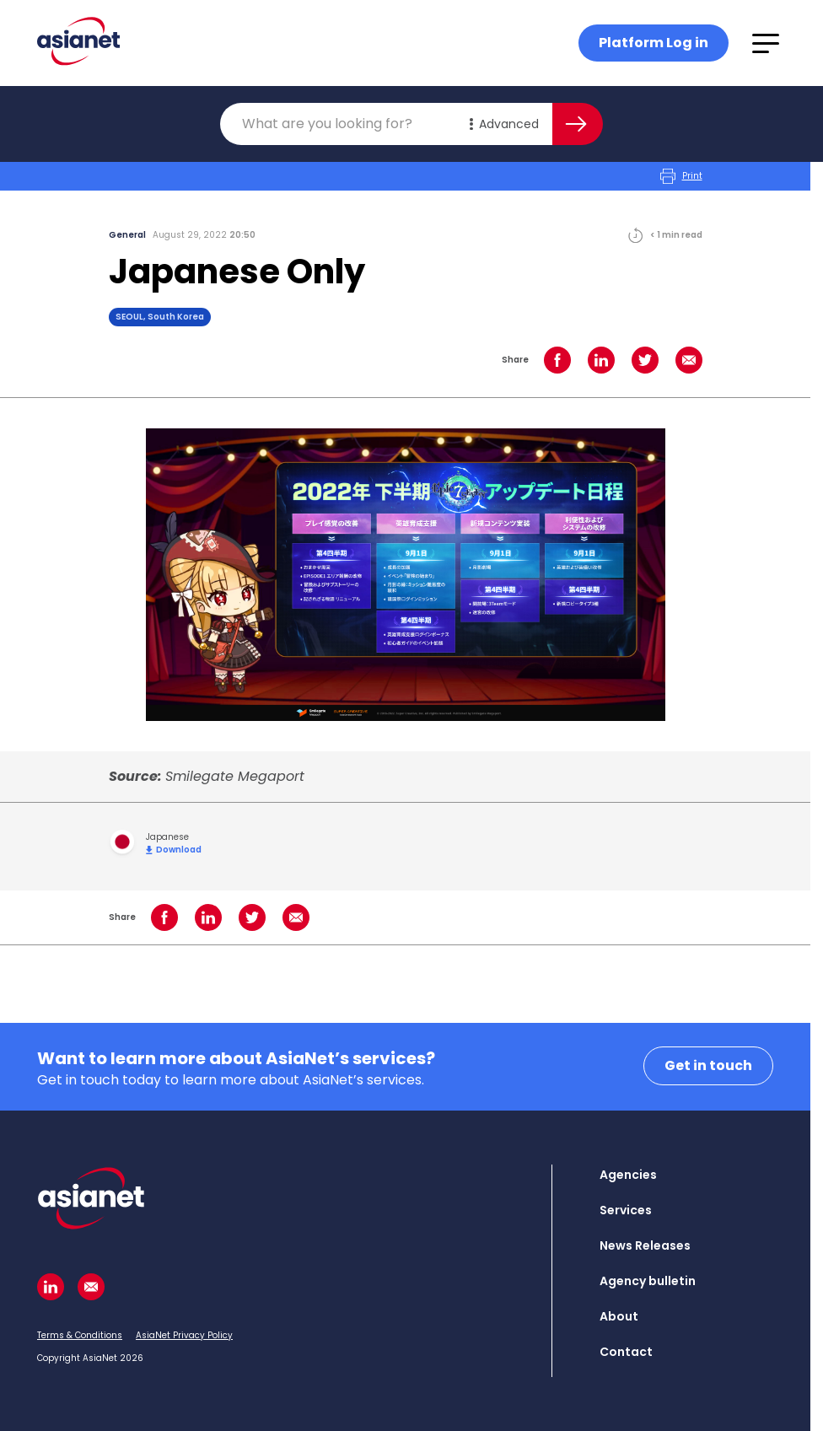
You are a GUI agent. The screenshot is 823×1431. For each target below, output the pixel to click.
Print (681, 176)
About (619, 1316)
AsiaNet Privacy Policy (184, 1335)
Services (626, 1210)
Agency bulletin (648, 1280)
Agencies (628, 1174)
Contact (626, 1351)
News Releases (645, 1245)
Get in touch (708, 1065)
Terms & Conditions (79, 1335)
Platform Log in (653, 42)
